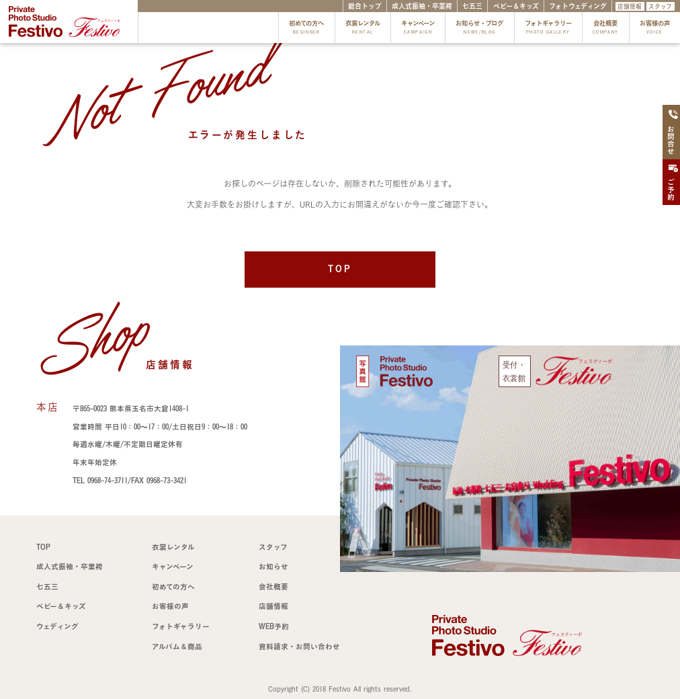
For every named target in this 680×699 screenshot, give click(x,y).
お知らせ (273, 566)
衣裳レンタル (362, 28)
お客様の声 (655, 28)
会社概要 (605, 28)
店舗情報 (630, 6)
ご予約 (672, 182)
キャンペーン (418, 28)
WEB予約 (274, 626)
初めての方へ (306, 28)
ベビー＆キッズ (516, 6)
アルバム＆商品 (177, 646)
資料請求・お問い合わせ (299, 646)
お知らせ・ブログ (479, 28)
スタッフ (660, 6)
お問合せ (672, 132)
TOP (339, 269)
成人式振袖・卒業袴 (422, 6)
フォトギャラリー (548, 28)
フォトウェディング (578, 6)
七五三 (472, 6)
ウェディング (57, 626)
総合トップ (365, 6)
